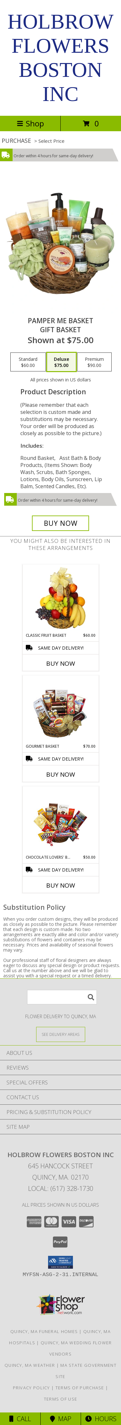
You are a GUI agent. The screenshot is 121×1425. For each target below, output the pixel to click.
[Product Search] (62, 997)
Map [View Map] (60, 1418)
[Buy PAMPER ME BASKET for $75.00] (60, 523)
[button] (60, 1262)
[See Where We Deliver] (60, 1034)
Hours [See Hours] (100, 1418)
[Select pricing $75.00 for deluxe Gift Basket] (61, 362)
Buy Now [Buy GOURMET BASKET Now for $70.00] (60, 774)
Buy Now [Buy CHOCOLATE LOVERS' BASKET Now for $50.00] (60, 885)
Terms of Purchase (79, 1388)
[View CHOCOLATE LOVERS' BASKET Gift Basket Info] (60, 820)
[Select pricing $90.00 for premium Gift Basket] (94, 362)
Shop (30, 123)
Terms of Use (60, 1399)
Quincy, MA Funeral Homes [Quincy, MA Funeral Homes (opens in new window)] (44, 1331)
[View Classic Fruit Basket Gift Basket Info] (60, 598)
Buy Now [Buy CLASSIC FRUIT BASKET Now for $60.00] (60, 663)
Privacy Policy (31, 1388)
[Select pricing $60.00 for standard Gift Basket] (28, 362)
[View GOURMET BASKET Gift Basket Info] (60, 709)
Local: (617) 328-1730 (60, 1188)
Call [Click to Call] (20, 1418)
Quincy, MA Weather (30, 1365)
